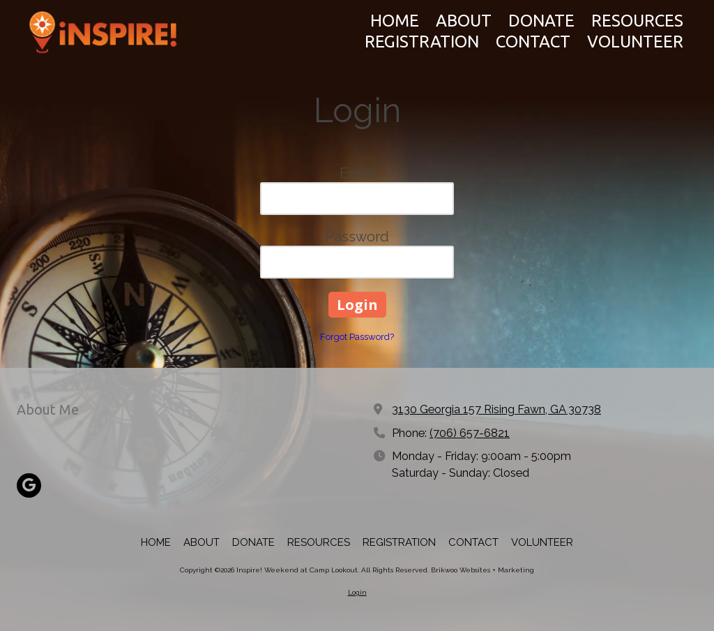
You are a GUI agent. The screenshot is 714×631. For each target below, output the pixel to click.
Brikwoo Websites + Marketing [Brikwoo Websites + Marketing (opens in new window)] (482, 570)
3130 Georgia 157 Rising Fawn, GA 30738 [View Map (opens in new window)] (496, 409)
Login (357, 592)
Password (357, 236)
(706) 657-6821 (470, 433)
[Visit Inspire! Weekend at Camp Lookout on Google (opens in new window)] (29, 485)
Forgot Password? (357, 337)
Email (357, 173)
